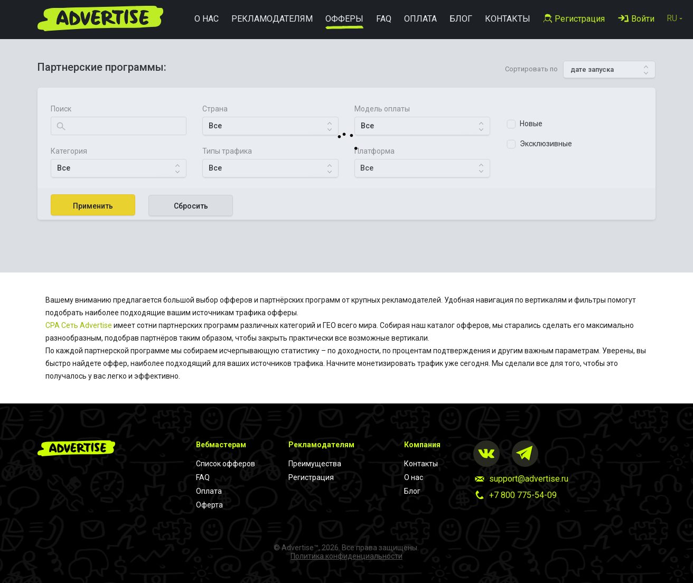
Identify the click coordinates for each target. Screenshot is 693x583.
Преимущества (314, 463)
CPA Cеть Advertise (78, 325)
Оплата (209, 491)
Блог (412, 491)
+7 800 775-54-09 (523, 495)
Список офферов (225, 463)
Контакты (421, 463)
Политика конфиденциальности (346, 556)
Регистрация (311, 477)
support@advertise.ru (528, 479)
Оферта (209, 505)
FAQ (203, 477)
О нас (413, 477)
